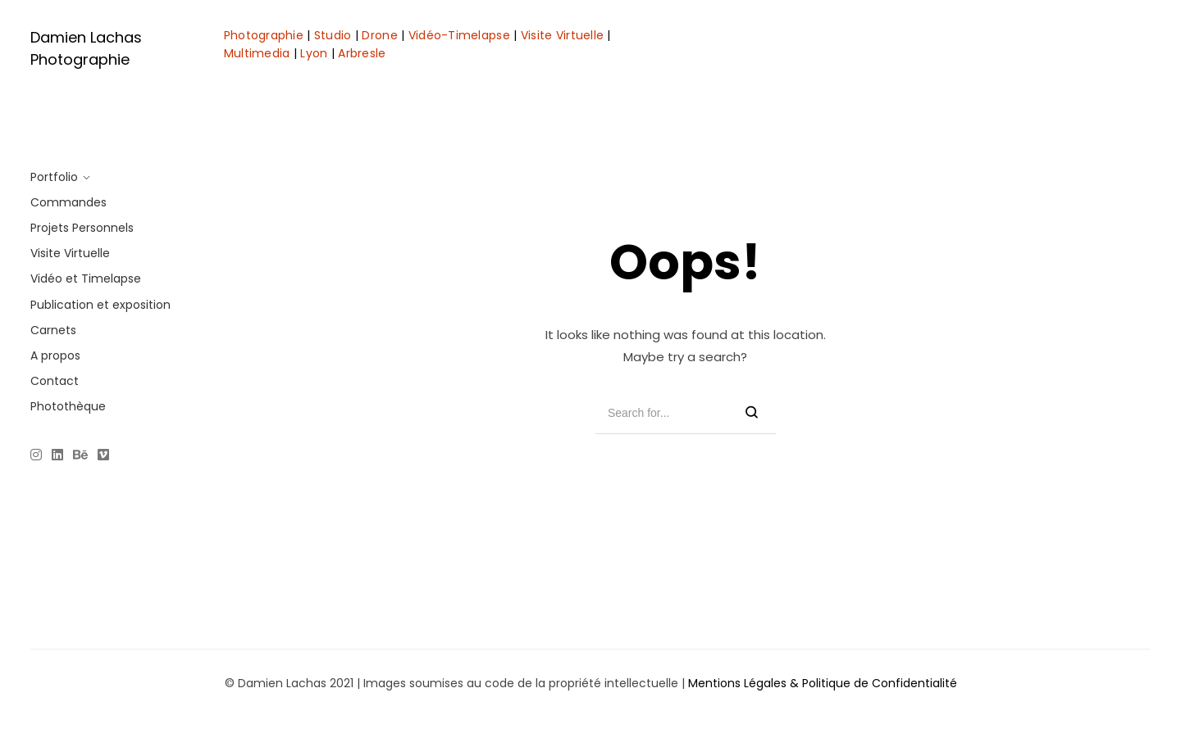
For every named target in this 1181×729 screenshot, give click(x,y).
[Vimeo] (103, 456)
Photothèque (68, 406)
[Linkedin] (57, 456)
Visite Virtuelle (70, 253)
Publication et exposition (100, 305)
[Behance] (80, 456)
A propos (55, 355)
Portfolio (54, 177)
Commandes (68, 202)
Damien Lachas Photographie (86, 48)
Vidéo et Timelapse (85, 278)
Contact (54, 381)
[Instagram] (38, 456)
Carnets (53, 330)
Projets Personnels (82, 228)
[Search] (751, 413)
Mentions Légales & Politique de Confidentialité (822, 683)
